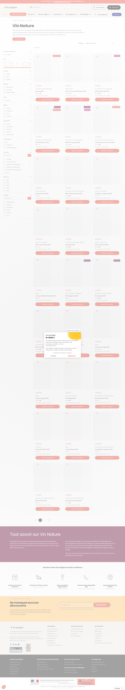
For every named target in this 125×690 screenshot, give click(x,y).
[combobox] (118, 688)
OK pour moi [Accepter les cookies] (71, 356)
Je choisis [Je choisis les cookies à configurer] (53, 356)
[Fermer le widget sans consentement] (72, 330)
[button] (4, 687)
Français (117, 688)
